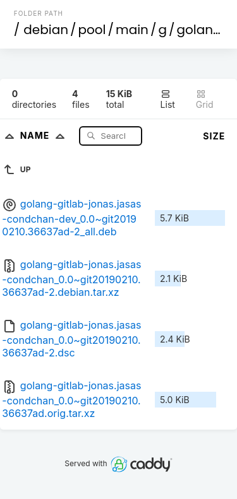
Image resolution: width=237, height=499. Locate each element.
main (132, 29)
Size (214, 136)
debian (45, 29)
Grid (205, 99)
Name (45, 135)
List (168, 99)
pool (92, 29)
